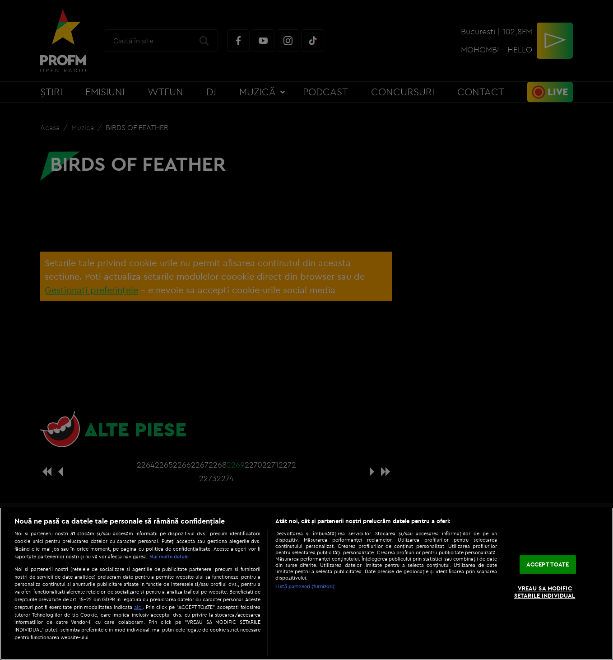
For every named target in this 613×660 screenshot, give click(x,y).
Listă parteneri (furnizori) (304, 586)
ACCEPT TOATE (547, 564)
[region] (306, 583)
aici (138, 607)
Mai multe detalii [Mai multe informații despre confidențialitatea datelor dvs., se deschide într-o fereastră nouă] (169, 556)
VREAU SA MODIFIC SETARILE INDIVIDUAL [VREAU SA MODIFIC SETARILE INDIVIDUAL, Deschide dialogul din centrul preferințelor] (544, 592)
